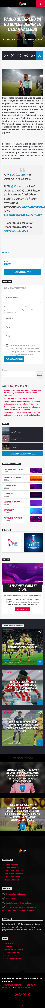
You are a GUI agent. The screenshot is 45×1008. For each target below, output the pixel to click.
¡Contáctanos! (11, 955)
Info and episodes (22, 609)
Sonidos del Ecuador (12, 477)
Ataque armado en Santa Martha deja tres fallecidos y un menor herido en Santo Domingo (22, 392)
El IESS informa (11, 867)
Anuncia (8, 946)
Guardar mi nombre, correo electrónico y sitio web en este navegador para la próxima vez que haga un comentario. (25, 345)
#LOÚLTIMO (18, 174)
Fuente (5, 252)
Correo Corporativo (13, 958)
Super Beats (8, 510)
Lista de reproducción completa (22, 454)
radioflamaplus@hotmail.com (19, 903)
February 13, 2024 (16, 230)
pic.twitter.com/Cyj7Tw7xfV (23, 215)
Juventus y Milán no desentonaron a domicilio (22, 646)
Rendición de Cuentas (14, 949)
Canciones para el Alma (13, 469)
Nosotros (9, 943)
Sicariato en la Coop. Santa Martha (19, 398)
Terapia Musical (12, 880)
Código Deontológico (14, 952)
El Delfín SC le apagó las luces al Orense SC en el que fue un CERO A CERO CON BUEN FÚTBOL (22, 727)
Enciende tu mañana (12, 502)
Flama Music (9, 493)
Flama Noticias (10, 485)
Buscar (5, 370)
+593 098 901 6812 (13, 898)
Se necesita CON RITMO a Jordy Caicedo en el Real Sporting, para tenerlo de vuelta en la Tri (22, 686)
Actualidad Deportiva (13, 518)
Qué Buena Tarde (12, 877)
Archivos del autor (22, 272)
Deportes (22, 15)
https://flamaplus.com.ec (17, 894)
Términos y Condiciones (13, 985)
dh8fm (19, 39)
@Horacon (18, 186)
